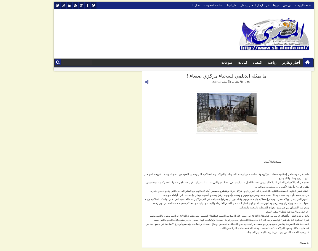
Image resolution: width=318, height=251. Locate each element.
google (56, 5)
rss (50, 5)
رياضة (247, 62)
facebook (63, 5)
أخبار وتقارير (266, 62)
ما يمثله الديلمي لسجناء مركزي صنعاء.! (202, 76)
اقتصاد (232, 62)
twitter (69, 5)
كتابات (217, 62)
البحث (33, 62)
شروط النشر (248, 5)
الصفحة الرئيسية (278, 5)
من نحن (262, 5)
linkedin (44, 5)
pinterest (32, 5)
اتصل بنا (171, 5)
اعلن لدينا (207, 5)
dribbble (38, 5)
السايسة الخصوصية (188, 5)
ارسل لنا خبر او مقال (226, 5)
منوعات (202, 62)
